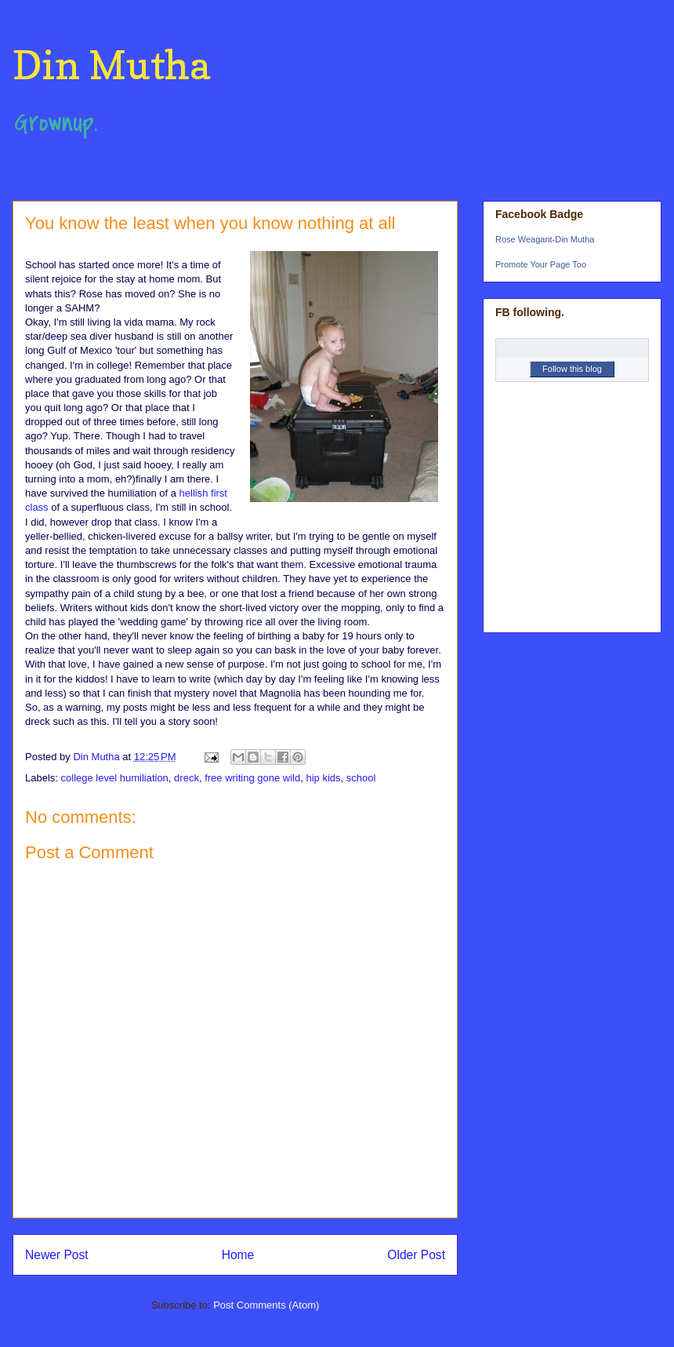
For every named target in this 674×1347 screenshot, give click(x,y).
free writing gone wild (252, 778)
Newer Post (57, 1254)
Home (238, 1254)
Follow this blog (572, 368)
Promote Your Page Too (540, 264)
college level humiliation (114, 778)
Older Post (416, 1254)
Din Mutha (111, 65)
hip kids (323, 778)
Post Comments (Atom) (266, 1305)
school (361, 778)
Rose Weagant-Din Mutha (544, 239)
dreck (186, 778)
